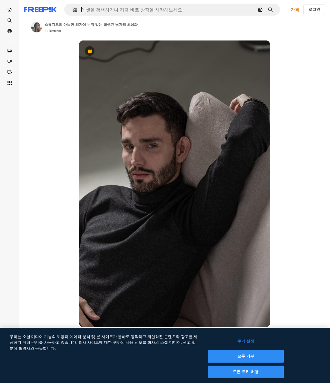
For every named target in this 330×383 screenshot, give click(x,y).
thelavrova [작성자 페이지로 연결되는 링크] (52, 31)
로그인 (314, 9)
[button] (72, 9)
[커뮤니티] (9, 31)
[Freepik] (40, 9)
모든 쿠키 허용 (246, 375)
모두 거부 (245, 360)
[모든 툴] (9, 83)
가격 (295, 9)
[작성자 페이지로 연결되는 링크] (36, 27)
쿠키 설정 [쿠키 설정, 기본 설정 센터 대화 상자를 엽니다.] (245, 345)
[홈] (9, 9)
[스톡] (9, 20)
